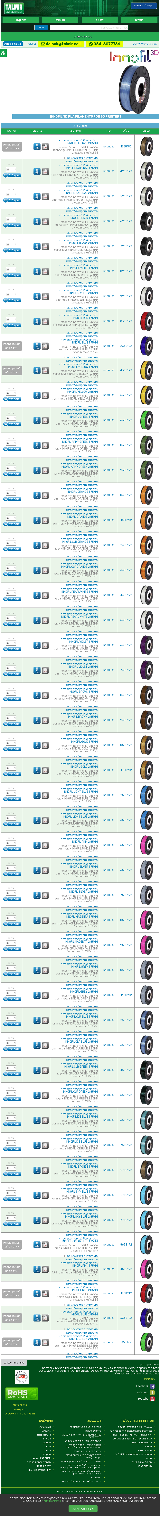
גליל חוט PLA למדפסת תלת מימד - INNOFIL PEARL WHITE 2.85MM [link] (78, 615)
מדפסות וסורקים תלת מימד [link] (82, 161)
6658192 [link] (126, 1120)
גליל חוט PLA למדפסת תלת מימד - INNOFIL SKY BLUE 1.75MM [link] (78, 1190)
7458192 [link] (126, 670)
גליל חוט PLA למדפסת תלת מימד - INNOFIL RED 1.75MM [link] (78, 317)
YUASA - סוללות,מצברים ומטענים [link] (135, 1427)
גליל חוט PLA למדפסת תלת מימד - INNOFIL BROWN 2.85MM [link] (78, 715)
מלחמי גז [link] (147, 1446)
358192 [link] (126, 1342)
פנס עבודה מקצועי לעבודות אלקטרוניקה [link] (81, 1461)
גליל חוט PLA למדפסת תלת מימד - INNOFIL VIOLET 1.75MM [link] (78, 640)
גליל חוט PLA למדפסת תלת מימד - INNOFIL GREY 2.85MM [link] (78, 990)
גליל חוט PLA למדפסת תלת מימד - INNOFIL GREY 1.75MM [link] (78, 965)
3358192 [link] (126, 1318)
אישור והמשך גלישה (83, 1508)
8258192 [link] (126, 271)
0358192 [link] (126, 321)
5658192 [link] (126, 1095)
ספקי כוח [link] (46, 1454)
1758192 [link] (126, 146)
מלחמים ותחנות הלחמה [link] (39, 1462)
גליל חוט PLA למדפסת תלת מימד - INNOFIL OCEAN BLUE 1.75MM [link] (78, 1240)
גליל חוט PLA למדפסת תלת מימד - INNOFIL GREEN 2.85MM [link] (78, 1338)
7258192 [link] (126, 246)
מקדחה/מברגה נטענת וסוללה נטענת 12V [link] (131, 1430)
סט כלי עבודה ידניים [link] (142, 1462)
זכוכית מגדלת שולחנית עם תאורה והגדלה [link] (131, 1434)
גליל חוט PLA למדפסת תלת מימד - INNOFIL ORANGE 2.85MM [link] (78, 515)
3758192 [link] (126, 1220)
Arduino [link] (46, 1430)
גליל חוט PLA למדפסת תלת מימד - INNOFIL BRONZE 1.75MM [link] (78, 1165)
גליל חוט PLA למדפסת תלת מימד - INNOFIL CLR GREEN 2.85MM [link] (78, 1090)
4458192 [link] (126, 595)
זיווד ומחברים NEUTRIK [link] (39, 1470)
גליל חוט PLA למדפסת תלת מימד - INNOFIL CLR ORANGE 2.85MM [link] (78, 565)
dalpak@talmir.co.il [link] (61, 44)
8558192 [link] (126, 920)
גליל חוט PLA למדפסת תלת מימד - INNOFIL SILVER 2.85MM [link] (78, 890)
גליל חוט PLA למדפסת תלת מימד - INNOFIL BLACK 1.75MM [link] (78, 217)
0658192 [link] (126, 970)
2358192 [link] (126, 346)
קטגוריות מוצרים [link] (83, 36)
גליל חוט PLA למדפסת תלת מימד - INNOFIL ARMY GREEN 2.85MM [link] (78, 465)
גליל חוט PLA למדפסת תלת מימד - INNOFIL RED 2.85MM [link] (78, 1289)
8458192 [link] (126, 695)
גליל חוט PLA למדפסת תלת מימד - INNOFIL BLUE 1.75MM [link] (78, 341)
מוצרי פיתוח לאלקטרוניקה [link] (82, 158)
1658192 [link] (126, 995)
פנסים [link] (48, 1446)
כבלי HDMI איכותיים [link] (142, 1442)
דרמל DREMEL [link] (43, 1466)
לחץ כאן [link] (144, 44)
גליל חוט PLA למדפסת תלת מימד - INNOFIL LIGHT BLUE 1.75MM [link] (78, 790)
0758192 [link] (126, 1170)
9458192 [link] (126, 720)
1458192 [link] (126, 520)
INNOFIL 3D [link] (108, 146)
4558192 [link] (126, 1269)
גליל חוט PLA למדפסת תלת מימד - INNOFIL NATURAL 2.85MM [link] (78, 192)
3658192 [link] (126, 1045)
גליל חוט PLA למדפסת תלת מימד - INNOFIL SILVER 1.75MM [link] (78, 865)
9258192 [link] (126, 296)
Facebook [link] (145, 1386)
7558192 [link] (126, 895)
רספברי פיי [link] (96, 1477)
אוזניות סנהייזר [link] (144, 1450)
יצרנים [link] (100, 20)
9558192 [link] (126, 945)
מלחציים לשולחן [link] (93, 1430)
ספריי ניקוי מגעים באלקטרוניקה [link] (85, 1427)
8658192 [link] (126, 1244)
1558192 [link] (126, 770)
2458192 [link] (126, 545)
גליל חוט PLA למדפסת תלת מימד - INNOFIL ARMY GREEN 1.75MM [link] (78, 440)
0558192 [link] (126, 745)
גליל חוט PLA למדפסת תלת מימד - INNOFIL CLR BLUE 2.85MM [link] (78, 1040)
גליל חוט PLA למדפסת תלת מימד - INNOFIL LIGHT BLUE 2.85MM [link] (78, 815)
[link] (14, 8)
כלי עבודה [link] (46, 1450)
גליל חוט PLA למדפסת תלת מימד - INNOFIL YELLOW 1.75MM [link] (78, 366)
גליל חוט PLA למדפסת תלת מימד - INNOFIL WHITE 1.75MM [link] (78, 267)
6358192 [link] (126, 420)
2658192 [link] (126, 1020)
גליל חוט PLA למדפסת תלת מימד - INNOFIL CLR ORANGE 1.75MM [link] (78, 540)
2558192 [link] (126, 795)
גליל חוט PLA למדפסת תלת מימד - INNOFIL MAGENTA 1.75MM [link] (78, 915)
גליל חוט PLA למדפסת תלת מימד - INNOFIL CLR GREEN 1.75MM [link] (78, 1065)
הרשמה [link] (32, 44)
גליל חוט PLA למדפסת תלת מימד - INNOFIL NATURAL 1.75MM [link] (78, 167)
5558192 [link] (126, 845)
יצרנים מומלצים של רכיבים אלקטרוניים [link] (81, 1481)
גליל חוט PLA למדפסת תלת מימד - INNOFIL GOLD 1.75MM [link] (78, 740)
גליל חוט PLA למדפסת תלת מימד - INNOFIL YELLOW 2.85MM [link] (78, 390)
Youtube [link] (146, 1398)
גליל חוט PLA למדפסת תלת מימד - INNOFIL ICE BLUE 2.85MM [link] (78, 1140)
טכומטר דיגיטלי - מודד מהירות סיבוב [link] (83, 1441)
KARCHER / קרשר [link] (41, 1458)
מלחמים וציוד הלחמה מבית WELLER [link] (134, 1454)
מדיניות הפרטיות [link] (51, 1501)
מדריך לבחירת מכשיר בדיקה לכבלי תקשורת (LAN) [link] (83, 1456)
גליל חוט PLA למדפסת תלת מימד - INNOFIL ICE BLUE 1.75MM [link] (78, 1115)
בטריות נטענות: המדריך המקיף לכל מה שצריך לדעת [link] (81, 1435)
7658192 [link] (126, 1145)
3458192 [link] (126, 570)
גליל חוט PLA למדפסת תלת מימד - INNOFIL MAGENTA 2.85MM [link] (78, 940)
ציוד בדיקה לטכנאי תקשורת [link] (87, 1451)
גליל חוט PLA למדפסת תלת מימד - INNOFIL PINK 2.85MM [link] (78, 840)
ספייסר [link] (148, 1458)
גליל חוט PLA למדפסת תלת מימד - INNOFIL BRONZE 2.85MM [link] (78, 142)
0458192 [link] (126, 495)
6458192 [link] (126, 645)
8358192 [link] (126, 445)
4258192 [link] (126, 171)
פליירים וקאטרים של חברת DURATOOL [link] (132, 1438)
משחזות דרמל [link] (144, 1466)
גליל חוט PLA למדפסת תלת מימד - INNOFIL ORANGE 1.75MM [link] (78, 490)
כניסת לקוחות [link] (12, 44)
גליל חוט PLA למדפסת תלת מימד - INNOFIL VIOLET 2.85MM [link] (78, 665)
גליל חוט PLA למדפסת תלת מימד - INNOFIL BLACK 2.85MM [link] (78, 242)
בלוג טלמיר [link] (145, 1392)
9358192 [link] (126, 470)
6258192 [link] (126, 221)
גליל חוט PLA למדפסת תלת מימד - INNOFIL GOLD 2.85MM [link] (78, 765)
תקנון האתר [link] (20, 1409)
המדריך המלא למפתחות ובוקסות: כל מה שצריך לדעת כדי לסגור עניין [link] (81, 1472)
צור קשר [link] (20, 20)
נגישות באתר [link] (20, 1405)
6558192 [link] (126, 870)
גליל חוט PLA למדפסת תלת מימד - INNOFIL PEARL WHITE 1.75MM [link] (78, 590)
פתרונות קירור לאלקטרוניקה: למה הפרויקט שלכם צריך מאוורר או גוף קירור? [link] (80, 1466)
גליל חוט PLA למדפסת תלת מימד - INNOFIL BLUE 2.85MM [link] (78, 1313)
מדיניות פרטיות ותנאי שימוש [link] (20, 1413)
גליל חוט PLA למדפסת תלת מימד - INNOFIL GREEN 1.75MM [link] (78, 415)
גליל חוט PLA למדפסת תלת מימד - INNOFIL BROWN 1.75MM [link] (78, 690)
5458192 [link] (126, 620)
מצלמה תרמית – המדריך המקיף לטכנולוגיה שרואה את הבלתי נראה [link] (83, 1446)
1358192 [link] (126, 1293)
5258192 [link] (126, 196)
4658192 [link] (126, 1070)
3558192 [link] (126, 820)
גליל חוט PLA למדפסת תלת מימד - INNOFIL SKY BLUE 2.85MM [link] (78, 1215)
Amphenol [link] (45, 1427)
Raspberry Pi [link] (44, 1434)
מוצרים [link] (139, 20)
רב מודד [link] (47, 1438)
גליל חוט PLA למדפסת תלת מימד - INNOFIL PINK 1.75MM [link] (78, 1264)
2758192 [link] (126, 1195)
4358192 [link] (126, 370)
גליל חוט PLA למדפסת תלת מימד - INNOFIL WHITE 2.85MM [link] (78, 292)
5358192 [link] (126, 395)
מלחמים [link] (46, 1442)
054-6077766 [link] (104, 44)
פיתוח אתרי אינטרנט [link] (14, 1362)
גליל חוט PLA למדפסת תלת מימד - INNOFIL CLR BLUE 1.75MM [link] (78, 1015)
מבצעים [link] (60, 20)
